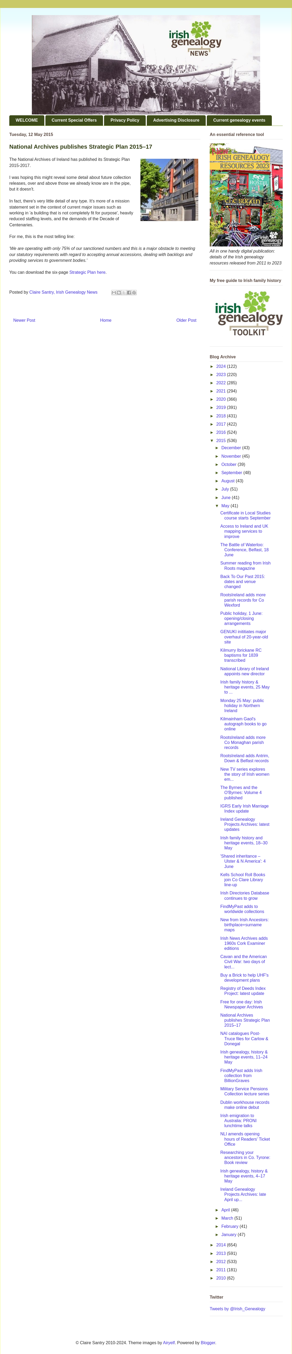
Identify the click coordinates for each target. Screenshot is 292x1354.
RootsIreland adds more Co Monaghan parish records (243, 742)
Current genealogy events (239, 120)
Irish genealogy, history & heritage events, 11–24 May (244, 1057)
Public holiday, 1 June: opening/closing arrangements (241, 618)
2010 (221, 1278)
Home (105, 320)
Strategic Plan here (87, 272)
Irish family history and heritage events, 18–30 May (244, 843)
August (228, 481)
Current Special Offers (74, 120)
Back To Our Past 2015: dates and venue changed (242, 581)
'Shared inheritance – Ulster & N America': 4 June (243, 861)
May (226, 506)
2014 (221, 1245)
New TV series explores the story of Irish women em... (244, 774)
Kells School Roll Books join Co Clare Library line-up (242, 879)
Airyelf (169, 1342)
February (230, 1226)
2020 (221, 399)
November (231, 456)
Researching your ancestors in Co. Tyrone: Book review (245, 1157)
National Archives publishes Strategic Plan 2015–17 (245, 1020)
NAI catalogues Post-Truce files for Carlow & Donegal (244, 1038)
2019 (221, 407)
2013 (221, 1253)
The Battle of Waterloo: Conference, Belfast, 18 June (244, 550)
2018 (221, 416)
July (225, 489)
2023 (221, 374)
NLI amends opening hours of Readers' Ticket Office (245, 1139)
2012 (221, 1261)
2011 (221, 1270)
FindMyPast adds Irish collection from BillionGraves (241, 1075)
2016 (221, 432)
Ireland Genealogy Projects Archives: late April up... (243, 1194)
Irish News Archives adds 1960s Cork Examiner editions (244, 943)
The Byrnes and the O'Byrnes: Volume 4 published (241, 792)
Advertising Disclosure (176, 120)
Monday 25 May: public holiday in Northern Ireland (242, 705)
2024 (221, 366)
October (229, 464)
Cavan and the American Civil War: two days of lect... (243, 961)
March (227, 1218)
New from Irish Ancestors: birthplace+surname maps (244, 925)
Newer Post (24, 320)
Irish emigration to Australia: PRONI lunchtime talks (238, 1120)
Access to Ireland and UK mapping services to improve (244, 531)
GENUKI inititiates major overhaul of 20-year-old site (244, 636)
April (226, 1210)
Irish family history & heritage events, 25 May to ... (245, 687)
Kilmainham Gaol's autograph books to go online (243, 724)
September (232, 472)
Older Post (186, 320)
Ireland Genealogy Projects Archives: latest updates (244, 824)
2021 (221, 391)
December (231, 448)
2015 (221, 440)
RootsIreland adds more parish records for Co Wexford (243, 600)
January (229, 1234)
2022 (221, 383)
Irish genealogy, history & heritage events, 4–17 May (244, 1176)
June (226, 497)
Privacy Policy (124, 120)
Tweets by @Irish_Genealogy (237, 1309)
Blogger (208, 1342)
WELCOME (27, 120)
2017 (221, 424)
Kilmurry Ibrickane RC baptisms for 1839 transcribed (241, 655)
